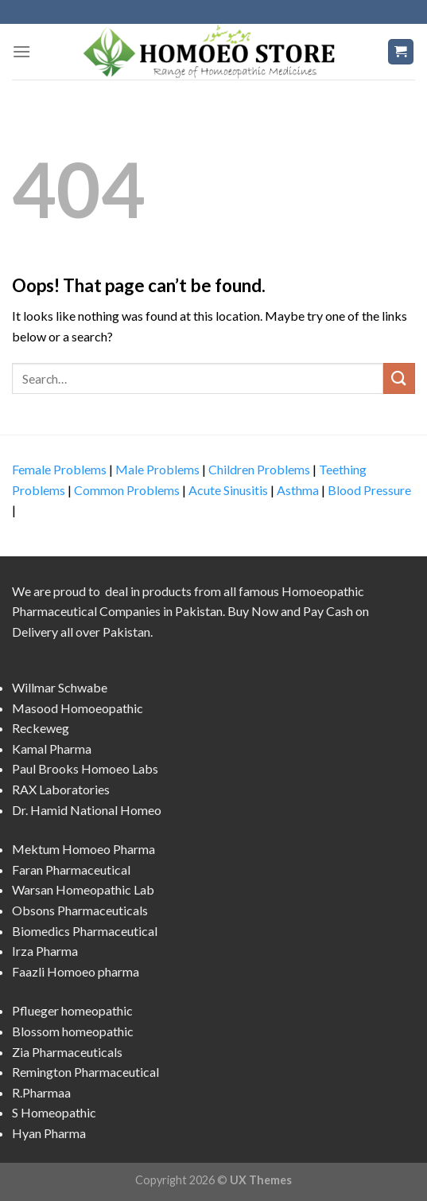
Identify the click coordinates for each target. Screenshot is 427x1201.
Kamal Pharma (51, 748)
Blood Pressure (369, 489)
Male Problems (157, 469)
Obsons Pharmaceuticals (80, 910)
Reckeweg (40, 727)
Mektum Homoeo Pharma (83, 848)
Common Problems (127, 489)
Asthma (298, 489)
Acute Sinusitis (228, 489)
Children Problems (259, 469)
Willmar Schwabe (59, 687)
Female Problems (59, 469)
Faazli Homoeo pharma (75, 971)
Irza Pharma (45, 950)
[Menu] (21, 51)
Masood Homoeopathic (77, 708)
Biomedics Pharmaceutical (84, 930)
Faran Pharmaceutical (71, 869)
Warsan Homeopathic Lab (83, 889)
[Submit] (399, 378)
